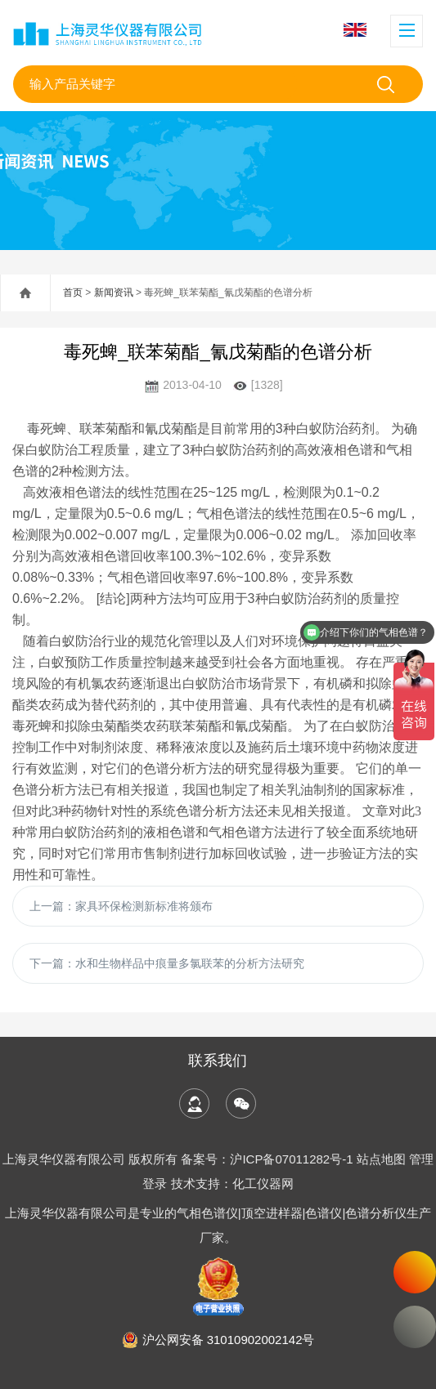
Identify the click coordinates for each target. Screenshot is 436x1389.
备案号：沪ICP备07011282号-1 (268, 1159)
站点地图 (381, 1159)
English (355, 30)
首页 (73, 292)
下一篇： (166, 963)
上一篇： (121, 906)
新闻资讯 (113, 292)
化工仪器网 (263, 1183)
